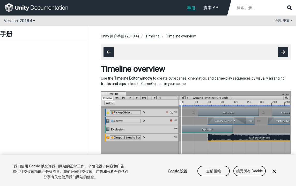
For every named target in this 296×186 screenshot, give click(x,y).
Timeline (152, 36)
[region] (148, 170)
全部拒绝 (213, 171)
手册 (191, 8)
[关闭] (274, 171)
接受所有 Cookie (249, 171)
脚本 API (211, 7)
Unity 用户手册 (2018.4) (120, 36)
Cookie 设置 (177, 171)
